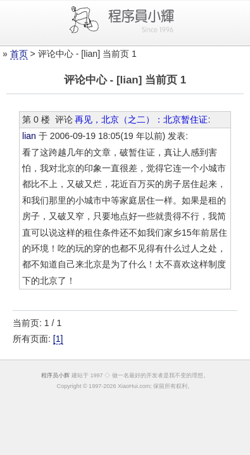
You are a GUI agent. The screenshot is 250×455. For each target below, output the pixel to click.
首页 (19, 54)
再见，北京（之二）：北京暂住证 (141, 119)
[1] (58, 339)
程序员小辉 (55, 375)
